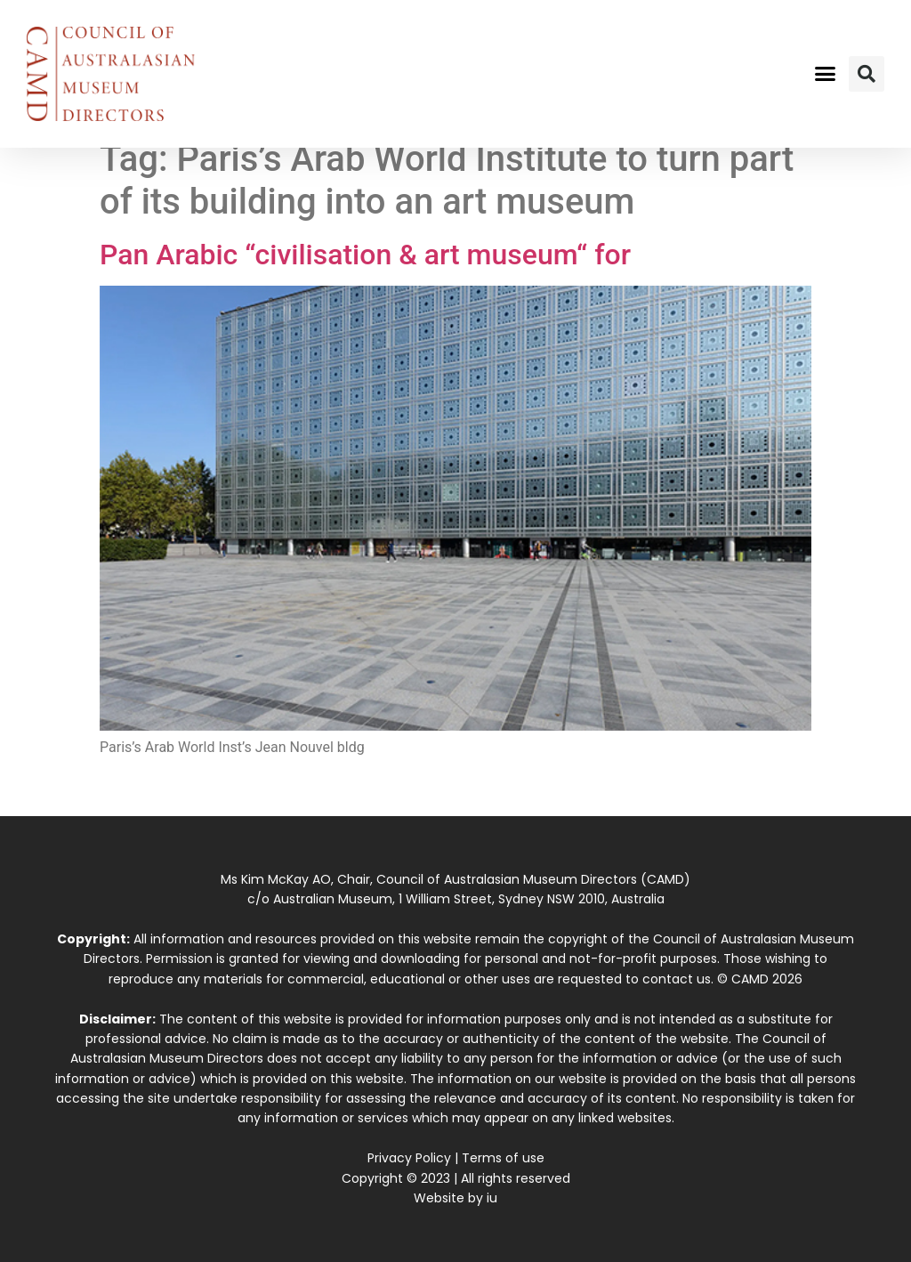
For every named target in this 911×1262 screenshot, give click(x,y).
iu (492, 1198)
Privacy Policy (409, 1158)
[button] (825, 74)
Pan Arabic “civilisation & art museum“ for (365, 254)
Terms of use (503, 1158)
